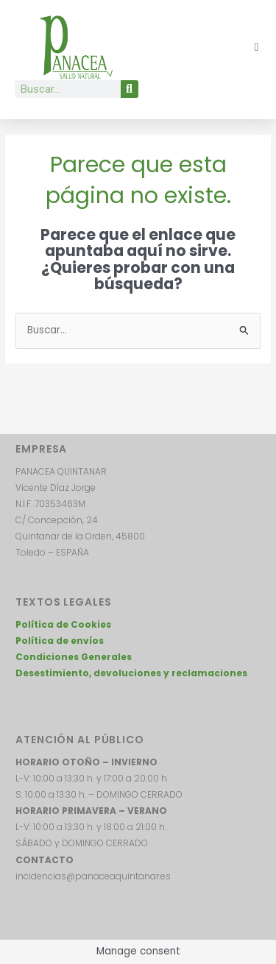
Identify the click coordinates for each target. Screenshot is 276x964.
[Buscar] (129, 89)
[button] (256, 47)
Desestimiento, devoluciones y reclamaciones (131, 673)
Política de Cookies (63, 624)
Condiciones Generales (73, 657)
